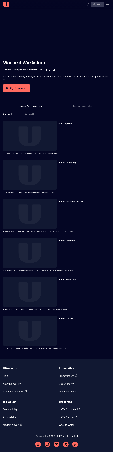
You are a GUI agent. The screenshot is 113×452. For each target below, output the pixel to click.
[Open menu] (107, 4)
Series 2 (29, 114)
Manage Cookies (68, 391)
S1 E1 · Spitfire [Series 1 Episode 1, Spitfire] (65, 123)
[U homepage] (6, 4)
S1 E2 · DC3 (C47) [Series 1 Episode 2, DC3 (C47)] (67, 162)
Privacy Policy (66, 375)
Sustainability (10, 409)
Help (5, 375)
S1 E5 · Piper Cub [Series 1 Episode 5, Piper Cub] (67, 279)
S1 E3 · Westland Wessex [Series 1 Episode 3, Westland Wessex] (70, 201)
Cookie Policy (66, 383)
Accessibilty (9, 417)
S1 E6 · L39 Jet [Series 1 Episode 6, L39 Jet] (65, 318)
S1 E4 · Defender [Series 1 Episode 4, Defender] (66, 240)
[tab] (83, 107)
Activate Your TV (12, 383)
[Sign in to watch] (16, 88)
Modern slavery (11, 424)
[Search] (88, 4)
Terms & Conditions (13, 391)
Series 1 (7, 114)
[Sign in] (97, 4)
